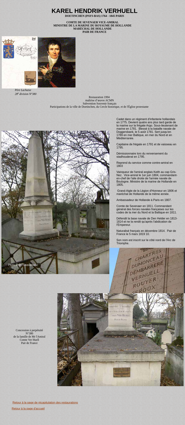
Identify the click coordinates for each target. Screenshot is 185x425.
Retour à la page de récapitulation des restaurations (45, 402)
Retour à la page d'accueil (28, 408)
